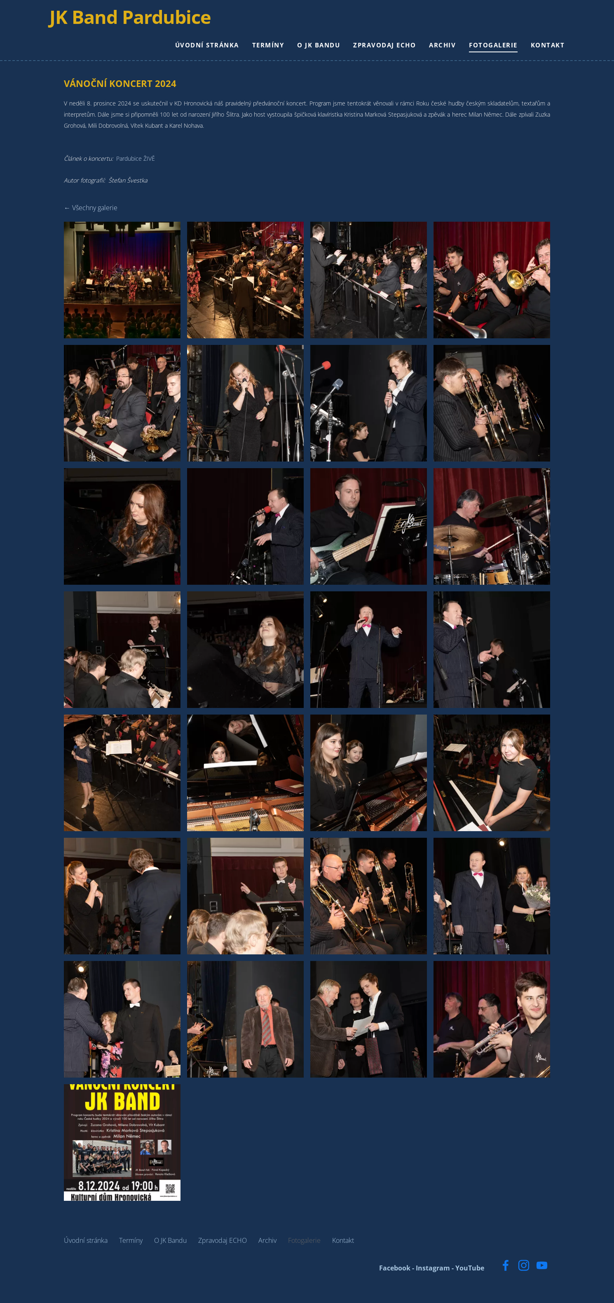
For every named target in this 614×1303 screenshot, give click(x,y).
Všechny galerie (94, 220)
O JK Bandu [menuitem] (304, 51)
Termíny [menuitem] (254, 51)
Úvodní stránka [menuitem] (193, 51)
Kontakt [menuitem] (533, 51)
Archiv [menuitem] (428, 51)
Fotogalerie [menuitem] (479, 51)
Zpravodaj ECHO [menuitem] (370, 51)
